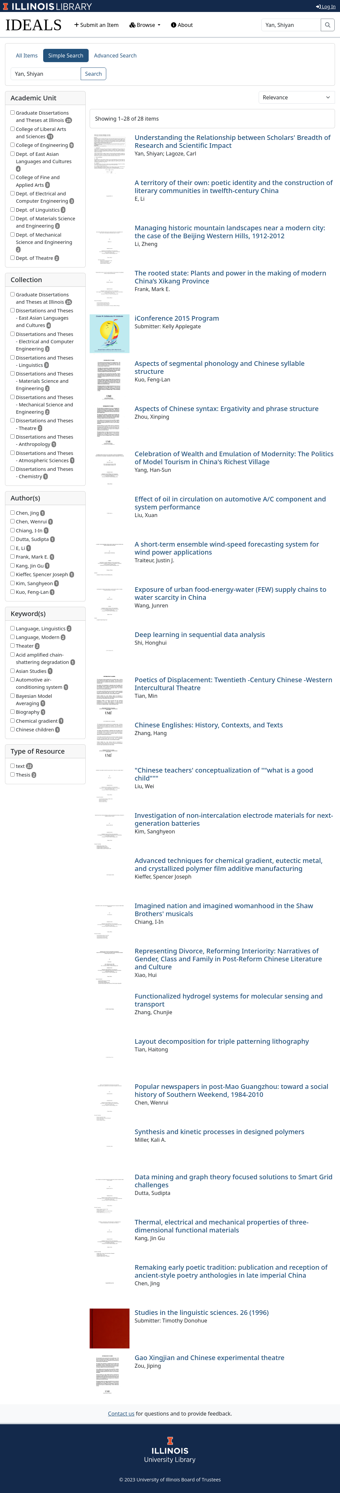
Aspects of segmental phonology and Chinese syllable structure (220, 367)
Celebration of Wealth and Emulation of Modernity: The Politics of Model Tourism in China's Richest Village (234, 457)
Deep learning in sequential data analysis (200, 634)
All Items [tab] (27, 55)
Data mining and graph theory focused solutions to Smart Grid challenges (234, 1180)
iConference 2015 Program (177, 318)
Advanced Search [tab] (115, 55)
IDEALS (33, 25)
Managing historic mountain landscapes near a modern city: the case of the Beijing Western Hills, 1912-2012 (230, 231)
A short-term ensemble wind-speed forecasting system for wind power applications (227, 548)
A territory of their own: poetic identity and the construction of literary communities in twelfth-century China (234, 186)
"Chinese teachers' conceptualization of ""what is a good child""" (224, 774)
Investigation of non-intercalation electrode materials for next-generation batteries (234, 819)
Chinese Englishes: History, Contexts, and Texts (209, 724)
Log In (326, 6)
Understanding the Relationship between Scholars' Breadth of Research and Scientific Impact (233, 141)
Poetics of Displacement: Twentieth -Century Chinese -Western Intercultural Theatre (234, 683)
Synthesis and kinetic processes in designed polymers (219, 1131)
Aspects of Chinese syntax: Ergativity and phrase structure (227, 408)
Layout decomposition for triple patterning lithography (222, 1041)
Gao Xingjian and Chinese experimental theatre (210, 1357)
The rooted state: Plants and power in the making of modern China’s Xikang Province (230, 276)
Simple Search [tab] (66, 55)
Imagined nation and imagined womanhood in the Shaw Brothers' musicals (224, 909)
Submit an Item (96, 25)
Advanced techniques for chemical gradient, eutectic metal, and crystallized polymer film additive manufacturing (229, 864)
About (182, 25)
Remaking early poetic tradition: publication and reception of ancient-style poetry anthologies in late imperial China (231, 1271)
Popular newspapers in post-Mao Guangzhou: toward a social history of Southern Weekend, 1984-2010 (232, 1090)
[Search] (291, 25)
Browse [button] (143, 25)
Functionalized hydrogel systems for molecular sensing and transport (229, 1000)
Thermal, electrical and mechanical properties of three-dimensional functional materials (222, 1226)
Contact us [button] (121, 1413)
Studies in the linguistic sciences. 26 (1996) (202, 1312)
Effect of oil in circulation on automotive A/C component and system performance (230, 502)
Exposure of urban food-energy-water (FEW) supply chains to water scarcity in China (231, 593)
